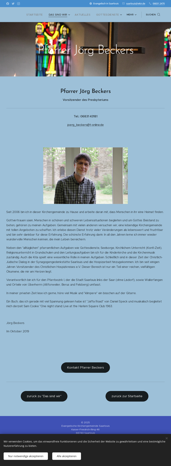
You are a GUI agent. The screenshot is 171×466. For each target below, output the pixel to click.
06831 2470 (159, 3)
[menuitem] (41, 14)
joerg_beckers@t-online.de (85, 125)
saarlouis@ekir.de (135, 3)
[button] (153, 14)
